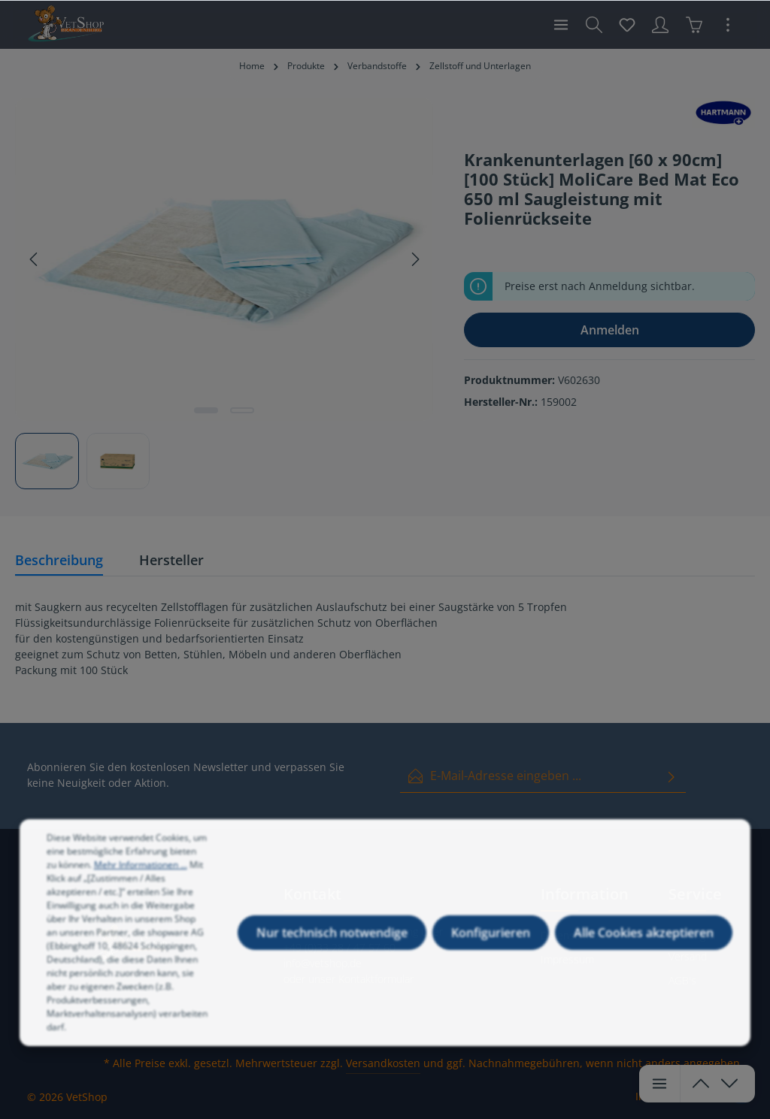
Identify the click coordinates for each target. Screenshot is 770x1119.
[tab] (59, 561)
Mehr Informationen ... (140, 885)
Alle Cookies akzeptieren (644, 953)
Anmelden (610, 330)
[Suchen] (594, 25)
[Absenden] (671, 776)
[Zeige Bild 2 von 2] (242, 410)
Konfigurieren (490, 953)
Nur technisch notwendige (332, 953)
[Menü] (561, 25)
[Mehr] (728, 25)
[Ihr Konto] (660, 25)
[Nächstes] (414, 259)
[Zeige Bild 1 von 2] (206, 410)
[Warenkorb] (694, 25)
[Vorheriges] (34, 259)
